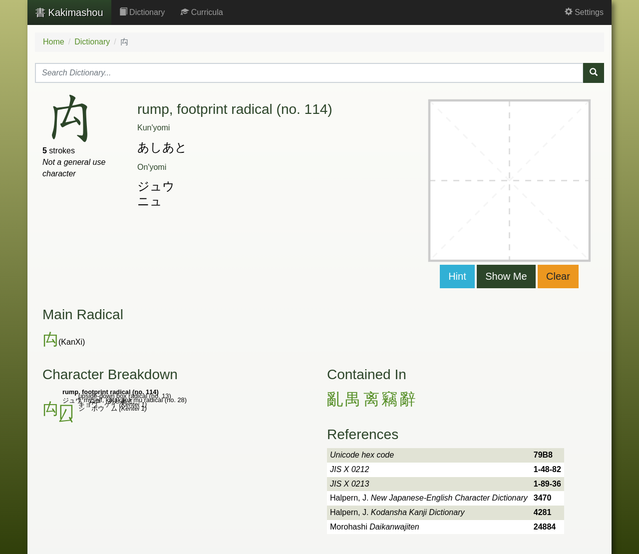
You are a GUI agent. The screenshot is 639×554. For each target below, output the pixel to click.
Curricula (202, 12)
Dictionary (142, 12)
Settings (584, 12)
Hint (457, 276)
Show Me (506, 276)
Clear (558, 276)
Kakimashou (69, 12)
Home (53, 41)
